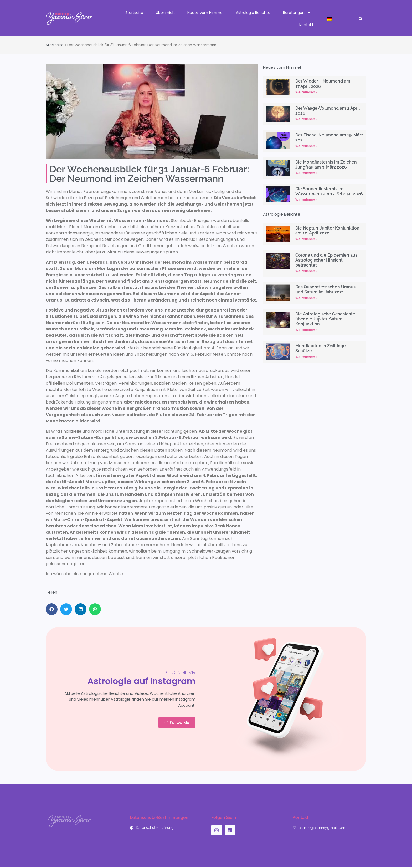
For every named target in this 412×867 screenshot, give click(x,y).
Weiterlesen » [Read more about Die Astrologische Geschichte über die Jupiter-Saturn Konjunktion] (306, 330)
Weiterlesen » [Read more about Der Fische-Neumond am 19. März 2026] (306, 146)
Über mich (165, 12)
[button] (360, 18)
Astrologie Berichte (253, 12)
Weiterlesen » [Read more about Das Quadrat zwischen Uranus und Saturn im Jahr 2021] (306, 298)
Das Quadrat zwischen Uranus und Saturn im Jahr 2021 (325, 289)
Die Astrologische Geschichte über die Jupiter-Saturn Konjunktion (325, 319)
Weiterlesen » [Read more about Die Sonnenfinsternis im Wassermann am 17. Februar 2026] (306, 199)
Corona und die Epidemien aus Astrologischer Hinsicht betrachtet (326, 260)
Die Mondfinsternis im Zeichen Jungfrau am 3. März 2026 (326, 165)
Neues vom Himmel (205, 12)
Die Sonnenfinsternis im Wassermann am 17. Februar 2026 (329, 191)
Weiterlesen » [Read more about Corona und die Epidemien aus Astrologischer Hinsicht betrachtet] (306, 271)
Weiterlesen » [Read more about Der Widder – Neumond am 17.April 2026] (306, 92)
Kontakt (306, 24)
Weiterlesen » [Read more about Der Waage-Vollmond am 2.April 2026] (306, 119)
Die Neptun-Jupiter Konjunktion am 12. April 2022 (327, 231)
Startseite (134, 12)
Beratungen (297, 12)
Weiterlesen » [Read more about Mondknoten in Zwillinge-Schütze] (306, 357)
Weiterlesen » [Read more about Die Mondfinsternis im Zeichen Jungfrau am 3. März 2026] (306, 173)
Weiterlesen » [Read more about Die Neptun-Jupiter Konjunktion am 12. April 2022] (306, 239)
